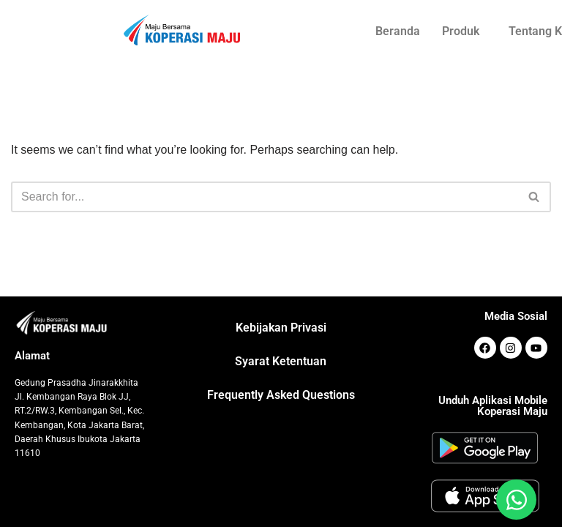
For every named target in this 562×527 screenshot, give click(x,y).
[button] (464, 31)
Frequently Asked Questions (281, 395)
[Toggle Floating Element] (516, 499)
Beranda (397, 31)
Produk (460, 31)
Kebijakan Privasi (281, 327)
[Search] (264, 197)
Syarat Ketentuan (280, 361)
